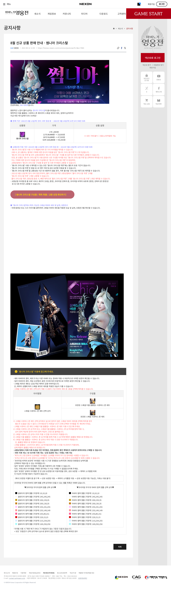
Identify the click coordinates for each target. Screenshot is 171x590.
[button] (67, 275)
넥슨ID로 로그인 (152, 57)
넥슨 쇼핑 (146, 101)
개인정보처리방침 (48, 573)
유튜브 (159, 77)
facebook (121, 48)
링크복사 (118, 48)
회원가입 (151, 4)
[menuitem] (37, 13)
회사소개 (6, 573)
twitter (125, 48)
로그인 (162, 4)
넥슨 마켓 (159, 101)
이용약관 (23, 573)
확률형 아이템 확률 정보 (86, 573)
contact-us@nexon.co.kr (17, 578)
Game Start (148, 13)
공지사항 (129, 28)
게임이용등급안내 (34, 573)
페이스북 (159, 89)
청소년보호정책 (62, 573)
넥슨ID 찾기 (147, 65)
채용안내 (15, 573)
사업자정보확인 (82, 578)
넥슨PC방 (73, 573)
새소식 (120, 28)
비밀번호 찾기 (158, 65)
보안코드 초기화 (146, 77)
